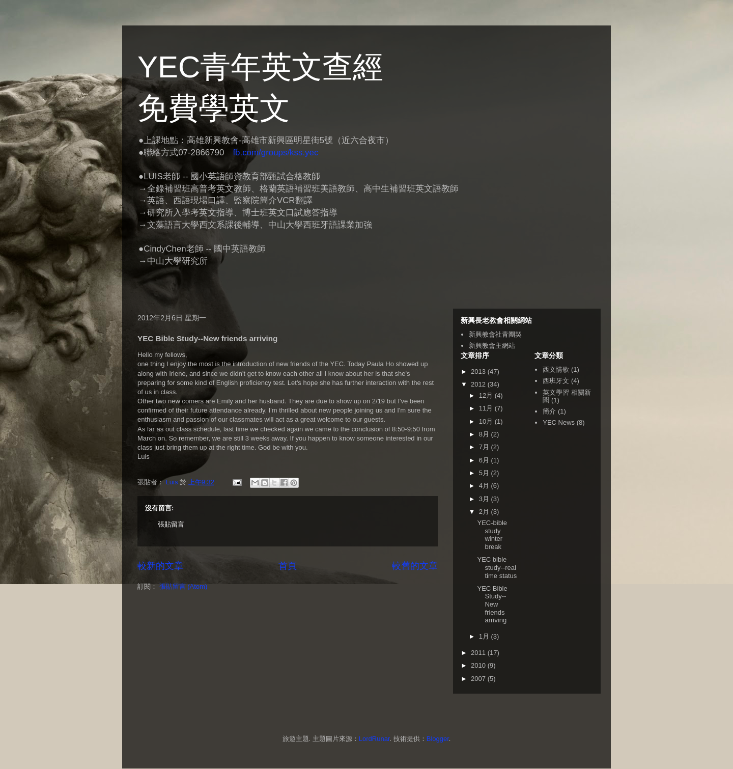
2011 (479, 652)
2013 (479, 371)
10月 (487, 421)
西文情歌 (556, 369)
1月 (485, 636)
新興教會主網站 (492, 345)
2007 (479, 678)
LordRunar (374, 739)
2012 (479, 384)
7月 (485, 447)
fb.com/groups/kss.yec (275, 152)
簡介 (549, 411)
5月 (485, 473)
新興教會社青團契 (495, 334)
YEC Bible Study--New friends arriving (492, 604)
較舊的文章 (415, 566)
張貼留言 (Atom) (183, 586)
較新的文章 (160, 566)
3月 (485, 499)
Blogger (438, 739)
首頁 (287, 566)
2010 (479, 665)
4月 (485, 485)
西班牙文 (556, 380)
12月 (487, 395)
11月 (487, 408)
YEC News (559, 422)
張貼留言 (171, 524)
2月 (485, 511)
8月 (485, 434)
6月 (485, 460)
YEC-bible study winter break (492, 535)
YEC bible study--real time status (497, 567)
